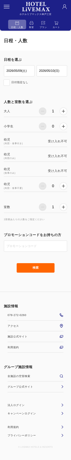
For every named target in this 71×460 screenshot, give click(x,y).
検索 (36, 267)
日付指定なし (19, 82)
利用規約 (35, 347)
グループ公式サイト (35, 387)
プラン (43, 25)
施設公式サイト (35, 336)
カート (56, 25)
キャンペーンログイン (35, 413)
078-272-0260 (35, 315)
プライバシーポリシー (35, 435)
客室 (31, 25)
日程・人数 (17, 25)
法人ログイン (35, 405)
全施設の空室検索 (35, 376)
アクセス (35, 326)
